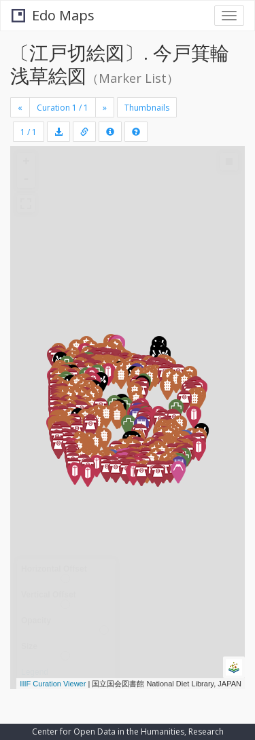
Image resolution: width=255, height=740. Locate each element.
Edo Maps (53, 15)
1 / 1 (28, 132)
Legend (34, 672)
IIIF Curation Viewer (53, 684)
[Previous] (20, 107)
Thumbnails (146, 107)
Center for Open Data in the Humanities (108, 731)
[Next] (104, 107)
